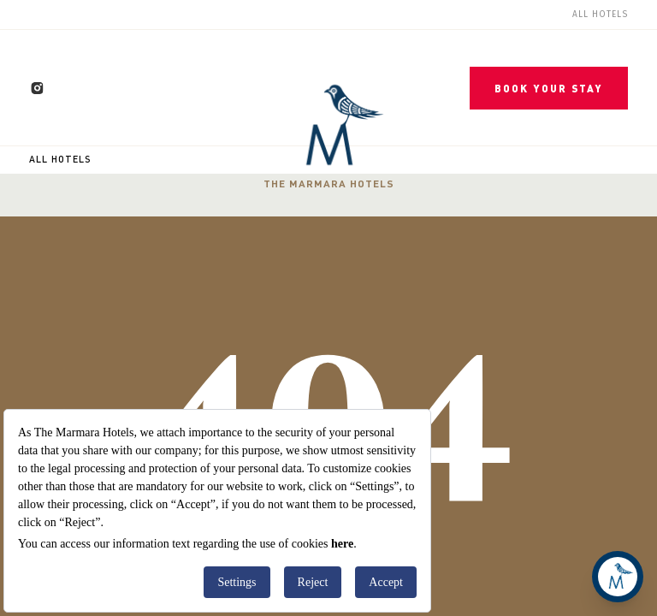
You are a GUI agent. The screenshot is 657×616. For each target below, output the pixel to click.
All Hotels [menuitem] (600, 14)
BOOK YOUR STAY (548, 88)
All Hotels (60, 159)
